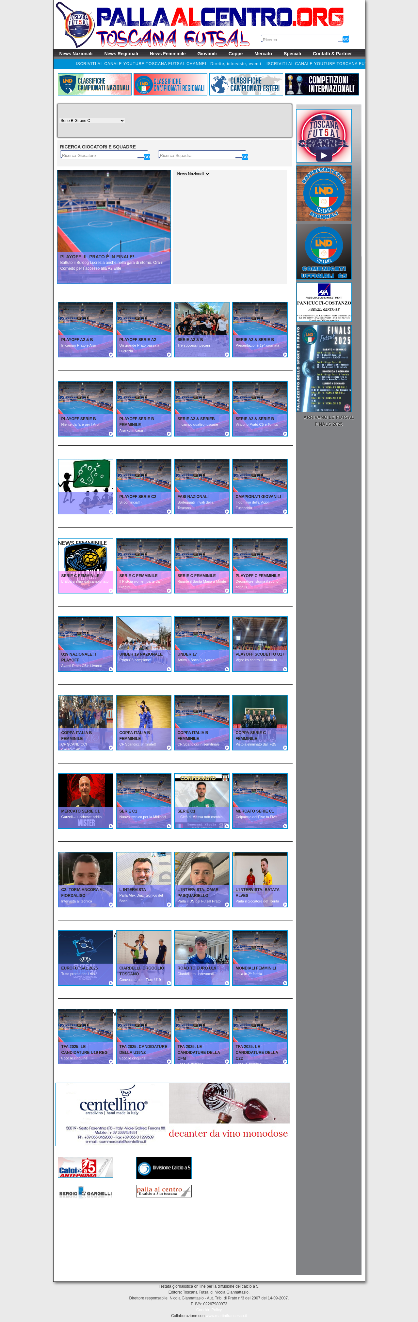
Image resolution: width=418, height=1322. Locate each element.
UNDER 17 (187, 654)
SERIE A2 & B (190, 339)
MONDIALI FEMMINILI (256, 968)
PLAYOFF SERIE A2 (138, 339)
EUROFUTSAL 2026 (79, 968)
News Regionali (121, 53)
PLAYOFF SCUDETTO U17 (260, 654)
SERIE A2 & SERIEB (196, 419)
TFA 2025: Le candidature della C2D (257, 1052)
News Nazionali (76, 53)
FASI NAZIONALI (193, 496)
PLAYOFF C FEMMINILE (258, 576)
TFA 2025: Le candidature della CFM (199, 1052)
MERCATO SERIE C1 (80, 811)
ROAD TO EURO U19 (197, 968)
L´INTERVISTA (133, 889)
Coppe (236, 53)
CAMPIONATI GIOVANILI (258, 496)
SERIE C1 (128, 811)
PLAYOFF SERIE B (78, 419)
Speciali (292, 53)
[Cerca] (147, 157)
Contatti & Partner (332, 53)
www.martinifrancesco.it (226, 1315)
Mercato (263, 53)
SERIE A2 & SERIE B (255, 339)
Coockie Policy (209, 1310)
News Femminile (168, 53)
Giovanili (207, 53)
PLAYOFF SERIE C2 (138, 496)
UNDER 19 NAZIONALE (141, 654)
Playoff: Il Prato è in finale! (97, 256)
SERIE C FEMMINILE (80, 576)
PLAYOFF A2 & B (77, 339)
